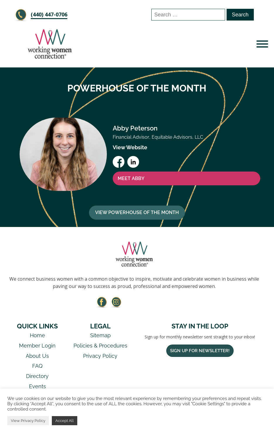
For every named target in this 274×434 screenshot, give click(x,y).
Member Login (37, 346)
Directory (37, 376)
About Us (37, 356)
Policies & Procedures (100, 346)
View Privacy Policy (28, 420)
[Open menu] (262, 44)
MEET (131, 178)
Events (37, 386)
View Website (130, 147)
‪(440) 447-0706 (49, 14)
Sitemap (100, 335)
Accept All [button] (64, 420)
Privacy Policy (100, 356)
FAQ (37, 366)
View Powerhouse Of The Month (137, 212)
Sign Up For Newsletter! (200, 350)
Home (37, 335)
